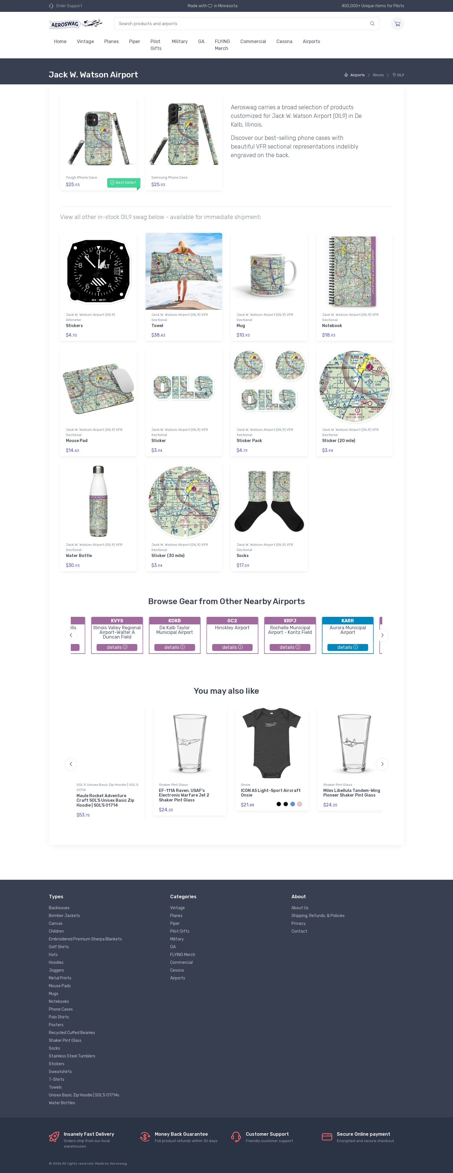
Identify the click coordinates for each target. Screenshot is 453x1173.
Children (56, 931)
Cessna (284, 41)
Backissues (59, 907)
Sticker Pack (249, 440)
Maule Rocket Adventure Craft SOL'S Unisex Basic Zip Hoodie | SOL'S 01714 (105, 800)
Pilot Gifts (156, 45)
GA (201, 41)
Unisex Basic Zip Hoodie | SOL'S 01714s (84, 1095)
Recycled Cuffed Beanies (72, 1032)
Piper (134, 41)
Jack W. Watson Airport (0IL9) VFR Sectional (179, 317)
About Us (300, 907)
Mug (241, 325)
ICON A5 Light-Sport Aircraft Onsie (271, 793)
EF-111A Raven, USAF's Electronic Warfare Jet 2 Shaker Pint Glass (184, 795)
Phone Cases (61, 1009)
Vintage (85, 41)
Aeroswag (118, 1163)
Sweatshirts (60, 1071)
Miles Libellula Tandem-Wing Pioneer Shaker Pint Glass (351, 793)
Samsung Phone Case (169, 177)
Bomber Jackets (64, 915)
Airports (311, 41)
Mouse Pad (77, 440)
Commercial (253, 41)
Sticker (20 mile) (338, 440)
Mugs (53, 993)
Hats (53, 954)
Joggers (56, 970)
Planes (111, 41)
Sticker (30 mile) (168, 555)
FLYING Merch (222, 45)
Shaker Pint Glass (173, 785)
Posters (56, 1024)
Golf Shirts (59, 946)
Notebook (332, 325)
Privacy (299, 923)
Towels (55, 1087)
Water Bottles (62, 1102)
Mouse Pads (60, 985)
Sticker (158, 440)
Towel (157, 325)
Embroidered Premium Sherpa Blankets (85, 939)
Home (60, 41)
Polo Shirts (59, 1017)
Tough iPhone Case (81, 177)
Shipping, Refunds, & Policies (318, 915)
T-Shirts (56, 1079)
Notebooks (59, 1001)
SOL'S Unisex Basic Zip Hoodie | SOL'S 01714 (107, 787)
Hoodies (56, 962)
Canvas (56, 923)
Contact (299, 931)
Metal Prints (60, 978)
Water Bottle (79, 555)
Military (180, 41)
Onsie (245, 785)
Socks (243, 555)
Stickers (74, 325)
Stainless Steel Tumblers (72, 1056)
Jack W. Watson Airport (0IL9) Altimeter (90, 317)
